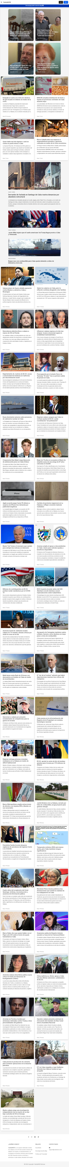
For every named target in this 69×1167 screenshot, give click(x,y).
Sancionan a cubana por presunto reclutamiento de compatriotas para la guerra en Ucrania (16, 719)
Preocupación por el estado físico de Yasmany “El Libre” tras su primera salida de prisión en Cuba (51, 376)
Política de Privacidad (41, 1154)
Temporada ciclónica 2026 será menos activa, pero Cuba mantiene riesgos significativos (50, 849)
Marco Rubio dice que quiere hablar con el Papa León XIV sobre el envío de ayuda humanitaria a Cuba (17, 935)
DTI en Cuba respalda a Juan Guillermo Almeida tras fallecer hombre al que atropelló (50, 1069)
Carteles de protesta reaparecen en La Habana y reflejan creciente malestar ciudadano (50, 505)
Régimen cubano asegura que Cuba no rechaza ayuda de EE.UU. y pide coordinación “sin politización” (50, 419)
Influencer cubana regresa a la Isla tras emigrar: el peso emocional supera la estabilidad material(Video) (50, 333)
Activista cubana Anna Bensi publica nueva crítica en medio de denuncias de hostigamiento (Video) (17, 976)
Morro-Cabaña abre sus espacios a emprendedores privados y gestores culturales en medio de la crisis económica (51, 141)
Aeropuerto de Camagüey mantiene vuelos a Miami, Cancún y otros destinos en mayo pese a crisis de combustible (51, 634)
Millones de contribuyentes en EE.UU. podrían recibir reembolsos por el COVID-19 (17, 591)
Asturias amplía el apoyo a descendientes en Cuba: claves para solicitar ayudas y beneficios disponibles (51, 548)
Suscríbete (38, 1147)
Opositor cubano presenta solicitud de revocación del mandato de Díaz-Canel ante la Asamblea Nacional (50, 1021)
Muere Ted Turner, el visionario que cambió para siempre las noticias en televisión (17, 547)
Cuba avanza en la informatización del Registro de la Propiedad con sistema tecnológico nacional (50, 720)
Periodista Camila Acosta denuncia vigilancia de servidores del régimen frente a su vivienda (17, 847)
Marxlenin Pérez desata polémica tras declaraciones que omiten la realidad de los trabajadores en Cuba (50, 890)
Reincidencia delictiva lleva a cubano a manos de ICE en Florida (16, 332)
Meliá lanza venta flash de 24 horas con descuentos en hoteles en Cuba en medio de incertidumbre (17, 677)
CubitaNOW (7, 2)
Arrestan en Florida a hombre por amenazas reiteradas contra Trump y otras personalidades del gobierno (17, 1021)
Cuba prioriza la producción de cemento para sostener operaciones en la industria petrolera (17, 1063)
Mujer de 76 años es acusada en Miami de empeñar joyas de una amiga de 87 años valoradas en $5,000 (51, 462)
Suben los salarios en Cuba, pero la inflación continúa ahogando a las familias (51, 289)
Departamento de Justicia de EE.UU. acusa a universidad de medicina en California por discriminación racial (17, 375)
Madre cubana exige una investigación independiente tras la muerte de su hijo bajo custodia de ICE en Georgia (16, 1112)
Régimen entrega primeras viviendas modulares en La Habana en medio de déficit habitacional (15, 761)
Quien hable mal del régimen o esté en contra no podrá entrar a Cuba (16, 142)
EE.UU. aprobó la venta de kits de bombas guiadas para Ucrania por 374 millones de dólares (51, 763)
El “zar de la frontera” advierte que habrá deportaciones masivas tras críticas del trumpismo (51, 677)
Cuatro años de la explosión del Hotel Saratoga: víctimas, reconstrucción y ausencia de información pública (15, 892)
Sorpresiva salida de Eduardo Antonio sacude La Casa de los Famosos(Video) (50, 934)
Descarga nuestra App (41, 1151)
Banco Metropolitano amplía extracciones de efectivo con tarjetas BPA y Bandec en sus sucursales (17, 806)
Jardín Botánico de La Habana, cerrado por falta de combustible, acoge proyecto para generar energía (51, 805)
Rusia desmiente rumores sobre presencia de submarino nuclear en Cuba (17, 418)
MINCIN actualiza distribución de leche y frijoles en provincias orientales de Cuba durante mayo (51, 99)
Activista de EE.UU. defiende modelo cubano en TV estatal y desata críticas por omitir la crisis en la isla (17, 632)
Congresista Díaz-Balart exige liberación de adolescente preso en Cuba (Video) (16, 461)
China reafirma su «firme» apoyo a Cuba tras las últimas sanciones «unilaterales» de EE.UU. (51, 978)
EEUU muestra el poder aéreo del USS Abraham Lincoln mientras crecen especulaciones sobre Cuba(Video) (49, 591)
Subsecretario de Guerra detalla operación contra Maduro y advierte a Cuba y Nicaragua (17, 290)
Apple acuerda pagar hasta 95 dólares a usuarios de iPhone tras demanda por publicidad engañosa (16, 505)
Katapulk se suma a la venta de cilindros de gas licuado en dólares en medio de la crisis (17, 99)
